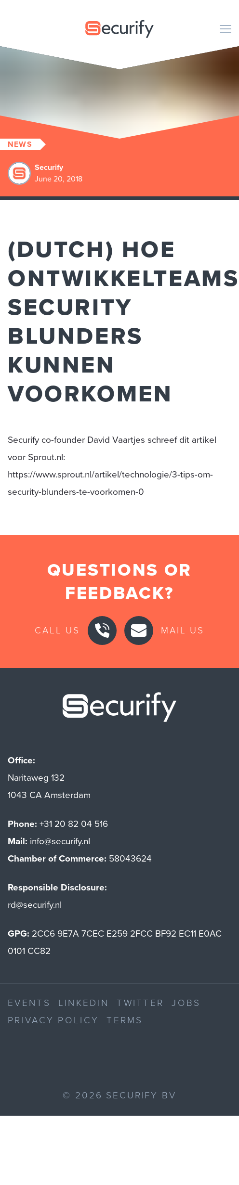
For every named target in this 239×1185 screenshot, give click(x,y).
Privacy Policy (53, 1020)
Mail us (182, 630)
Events (29, 1003)
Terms (124, 1020)
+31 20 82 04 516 (74, 824)
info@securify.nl (60, 841)
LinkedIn (83, 1003)
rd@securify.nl (35, 905)
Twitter (140, 1003)
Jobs (186, 1003)
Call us (57, 630)
